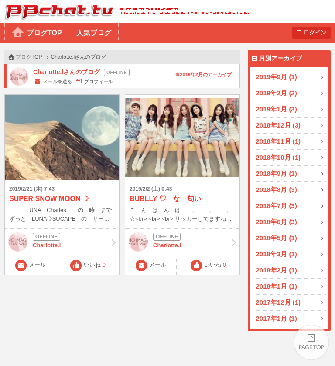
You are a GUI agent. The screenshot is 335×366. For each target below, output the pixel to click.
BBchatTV (124, 11)
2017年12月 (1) (278, 302)
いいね (95, 265)
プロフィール (98, 81)
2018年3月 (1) (276, 254)
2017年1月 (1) (276, 318)
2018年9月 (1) (276, 173)
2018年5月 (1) (276, 238)
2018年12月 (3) (278, 125)
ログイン (315, 32)
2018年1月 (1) (276, 286)
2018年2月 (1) (276, 270)
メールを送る (57, 81)
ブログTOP (44, 33)
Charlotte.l (62, 242)
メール (37, 265)
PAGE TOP (311, 342)
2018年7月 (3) (276, 205)
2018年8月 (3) (276, 189)
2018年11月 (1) (278, 141)
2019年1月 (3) (276, 109)
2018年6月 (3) (276, 221)
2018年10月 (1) (278, 157)
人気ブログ (93, 33)
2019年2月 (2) (276, 93)
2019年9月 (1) (276, 77)
